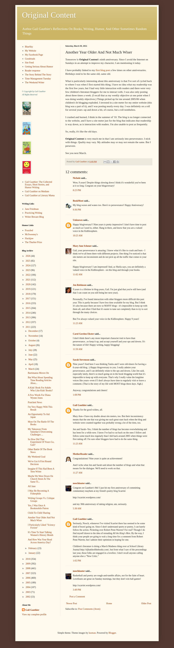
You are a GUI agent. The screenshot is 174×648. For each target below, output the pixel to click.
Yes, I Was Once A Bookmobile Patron (38, 507)
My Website (30, 50)
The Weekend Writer (34, 82)
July (30, 350)
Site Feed (29, 62)
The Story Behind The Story (38, 74)
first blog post (103, 70)
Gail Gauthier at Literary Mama (40, 195)
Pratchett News (35, 402)
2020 (28, 284)
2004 (28, 587)
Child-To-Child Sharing (39, 513)
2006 (28, 578)
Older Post (146, 603)
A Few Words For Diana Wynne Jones (39, 396)
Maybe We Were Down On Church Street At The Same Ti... (40, 479)
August (32, 345)
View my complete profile (34, 614)
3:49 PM (77, 589)
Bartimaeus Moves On (38, 373)
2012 (28, 322)
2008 (28, 568)
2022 (28, 275)
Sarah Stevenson (81, 360)
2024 (28, 265)
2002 (28, 597)
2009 (28, 563)
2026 (28, 256)
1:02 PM (77, 560)
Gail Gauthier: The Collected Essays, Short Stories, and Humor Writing (38, 185)
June (30, 355)
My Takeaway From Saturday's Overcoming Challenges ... (40, 432)
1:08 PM (77, 395)
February (32, 548)
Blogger (112, 633)
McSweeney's (31, 234)
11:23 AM (77, 323)
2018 (28, 294)
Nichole (76, 178)
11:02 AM (77, 274)
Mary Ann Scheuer (82, 246)
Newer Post (71, 603)
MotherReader (80, 454)
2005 (28, 582)
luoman (92, 633)
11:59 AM (77, 349)
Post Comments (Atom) (89, 609)
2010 (28, 559)
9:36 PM (77, 209)
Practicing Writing (33, 213)
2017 (28, 298)
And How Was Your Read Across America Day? (40, 541)
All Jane (32, 486)
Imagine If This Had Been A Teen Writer (41, 470)
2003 (28, 592)
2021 (28, 279)
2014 (28, 313)
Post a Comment (77, 596)
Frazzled (29, 230)
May (30, 359)
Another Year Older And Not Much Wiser (41, 519)
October (32, 340)
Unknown (77, 220)
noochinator (79, 483)
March (31, 369)
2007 (28, 573)
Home (109, 603)
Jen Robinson (79, 285)
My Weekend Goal (36, 456)
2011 (28, 327)
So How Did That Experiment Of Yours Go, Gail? (41, 442)
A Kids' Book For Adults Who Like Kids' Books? (40, 389)
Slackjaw (29, 238)
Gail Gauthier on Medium (37, 191)
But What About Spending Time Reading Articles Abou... (40, 380)
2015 (28, 308)
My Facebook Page (34, 54)
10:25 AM (77, 235)
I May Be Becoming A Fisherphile (38, 492)
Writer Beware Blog (34, 217)
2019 (28, 289)
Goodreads (30, 58)
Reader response (32, 70)
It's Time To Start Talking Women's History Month (40, 533)
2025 (28, 261)
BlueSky (29, 46)
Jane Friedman (32, 209)
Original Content (49, 15)
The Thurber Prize (33, 242)
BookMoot (78, 201)
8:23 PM (77, 190)
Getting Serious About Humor (39, 66)
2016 (28, 303)
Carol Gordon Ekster (83, 334)
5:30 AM (77, 508)
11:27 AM (77, 473)
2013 (28, 317)
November (33, 336)
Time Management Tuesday (38, 78)
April (31, 364)
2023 (28, 270)
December (33, 331)
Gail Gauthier (80, 405)
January (32, 553)
